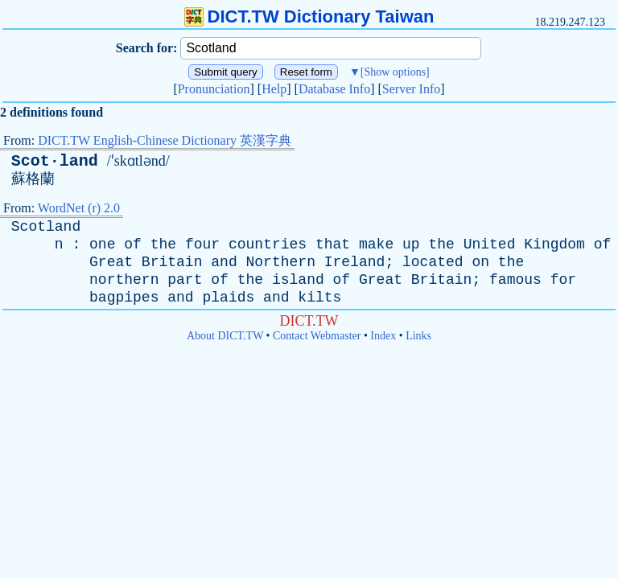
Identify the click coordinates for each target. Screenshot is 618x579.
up (411, 244)
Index (383, 336)
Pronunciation (214, 89)
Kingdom (554, 244)
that (332, 244)
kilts (319, 298)
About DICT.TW (225, 336)
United (490, 244)
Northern (280, 262)
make (376, 244)
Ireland (354, 262)
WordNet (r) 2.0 (79, 208)
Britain (172, 262)
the (163, 244)
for (563, 280)
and (224, 262)
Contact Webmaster (316, 336)
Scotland (45, 227)
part (184, 280)
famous (515, 280)
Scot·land (54, 161)
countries (268, 244)
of (133, 244)
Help (274, 89)
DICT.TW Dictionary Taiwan (309, 16)
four (202, 244)
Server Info (411, 89)
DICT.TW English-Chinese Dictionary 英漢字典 (164, 140)
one (102, 244)
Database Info (334, 89)
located (433, 262)
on (480, 262)
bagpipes (124, 298)
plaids (228, 298)
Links (418, 336)
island (298, 280)
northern (124, 280)
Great (111, 262)
